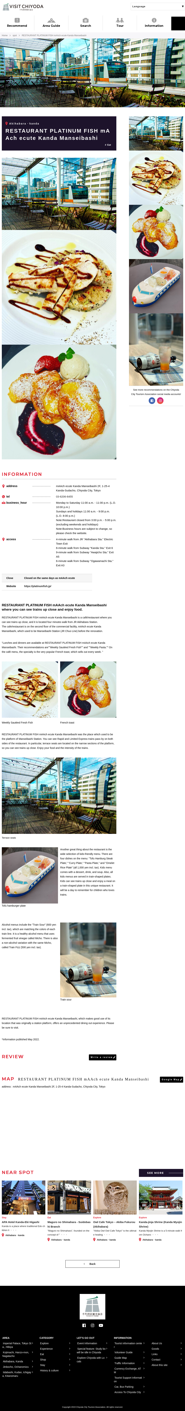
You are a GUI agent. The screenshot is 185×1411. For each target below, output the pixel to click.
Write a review (102, 1057)
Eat (109, 144)
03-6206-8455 (64, 496)
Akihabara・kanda (24, 123)
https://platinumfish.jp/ (37, 586)
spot (15, 35)
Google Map (171, 1079)
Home (5, 35)
